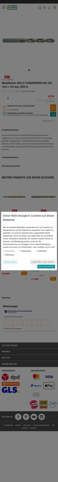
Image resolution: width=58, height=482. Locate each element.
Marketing (9, 255)
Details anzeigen (10, 262)
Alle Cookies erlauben (46, 266)
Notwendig (9, 251)
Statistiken (42, 251)
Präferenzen (26, 251)
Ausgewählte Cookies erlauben (42, 262)
